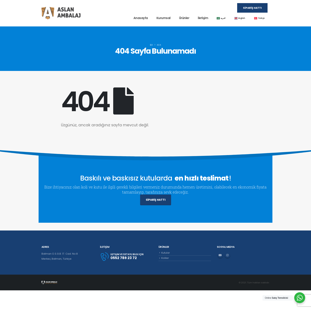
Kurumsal (163, 18)
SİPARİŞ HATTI (155, 200)
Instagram (227, 255)
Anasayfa (140, 18)
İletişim (203, 18)
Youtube (220, 255)
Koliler (165, 258)
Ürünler (184, 18)
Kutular (165, 252)
